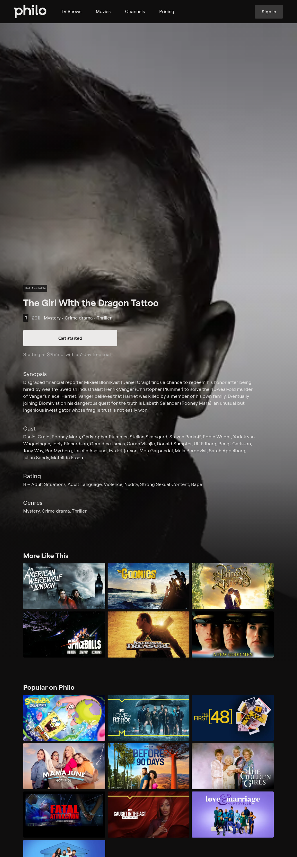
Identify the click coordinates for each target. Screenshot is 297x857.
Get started (70, 338)
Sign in (269, 11)
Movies (103, 11)
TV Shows (71, 11)
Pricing (166, 11)
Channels (135, 11)
